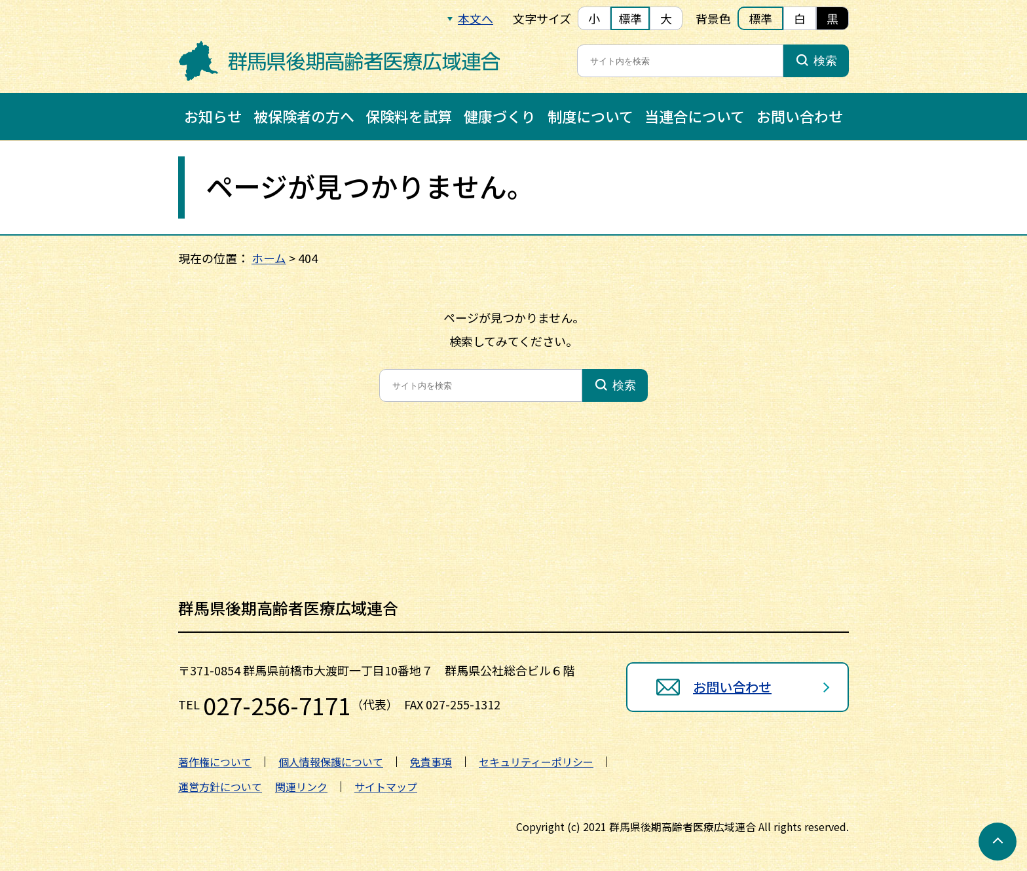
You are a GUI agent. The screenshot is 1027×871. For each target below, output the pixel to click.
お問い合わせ (799, 115)
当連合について (694, 115)
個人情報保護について (330, 762)
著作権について (215, 762)
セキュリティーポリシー (536, 762)
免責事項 (431, 762)
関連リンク (301, 786)
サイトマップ (385, 786)
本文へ (475, 18)
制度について (590, 115)
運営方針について (220, 786)
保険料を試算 (408, 115)
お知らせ (213, 115)
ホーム (269, 257)
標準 (630, 18)
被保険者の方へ (303, 115)
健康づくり (500, 115)
